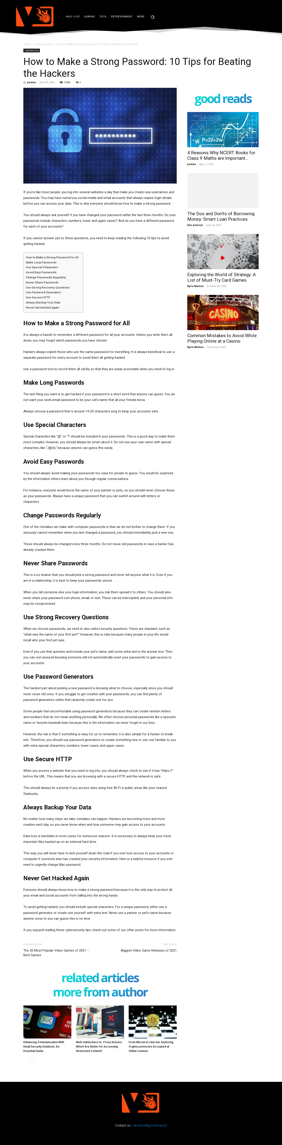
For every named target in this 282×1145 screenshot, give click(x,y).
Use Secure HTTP (38, 297)
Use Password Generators (43, 292)
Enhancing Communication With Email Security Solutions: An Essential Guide (43, 1046)
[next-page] (33, 1059)
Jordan (31, 82)
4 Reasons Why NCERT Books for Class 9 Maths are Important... (221, 155)
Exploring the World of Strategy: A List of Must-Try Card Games (221, 277)
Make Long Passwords (41, 262)
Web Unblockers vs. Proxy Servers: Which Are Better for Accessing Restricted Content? (99, 1046)
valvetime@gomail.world (149, 1125)
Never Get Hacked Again (42, 307)
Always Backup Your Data (43, 302)
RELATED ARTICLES (100, 978)
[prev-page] (26, 1059)
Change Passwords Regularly (46, 277)
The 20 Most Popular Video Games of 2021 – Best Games (56, 952)
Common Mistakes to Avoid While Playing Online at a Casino (222, 338)
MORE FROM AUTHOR (100, 993)
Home (27, 44)
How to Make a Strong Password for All (52, 257)
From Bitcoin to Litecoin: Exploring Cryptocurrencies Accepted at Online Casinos (151, 1046)
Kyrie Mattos (195, 286)
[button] (153, 17)
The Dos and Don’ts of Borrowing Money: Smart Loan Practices (220, 216)
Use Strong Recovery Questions (48, 287)
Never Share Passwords (42, 282)
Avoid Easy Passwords (41, 272)
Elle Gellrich (195, 225)
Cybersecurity (43, 44)
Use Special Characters (42, 267)
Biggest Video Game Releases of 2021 (149, 950)
